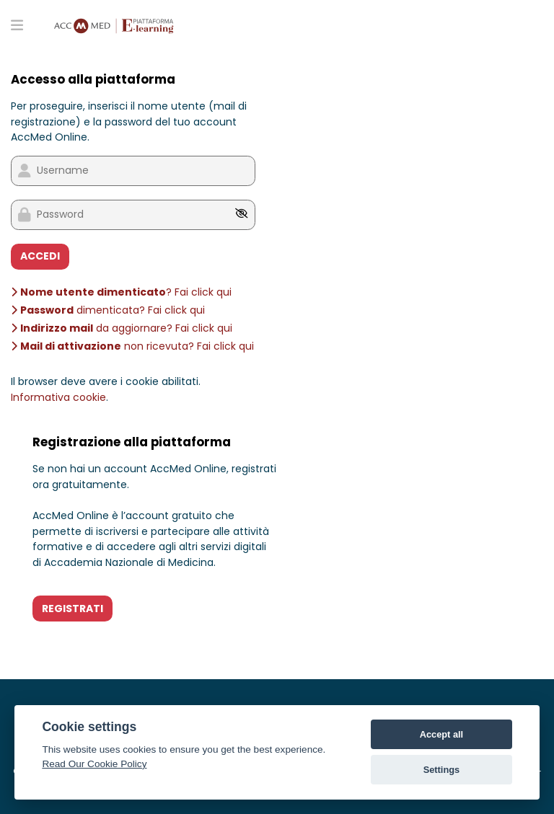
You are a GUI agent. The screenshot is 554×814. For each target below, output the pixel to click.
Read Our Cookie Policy (94, 763)
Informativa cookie (58, 397)
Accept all (441, 734)
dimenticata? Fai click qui (108, 310)
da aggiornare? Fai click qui (121, 328)
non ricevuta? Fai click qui (132, 346)
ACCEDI (40, 256)
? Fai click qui (121, 292)
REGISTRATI (72, 608)
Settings (441, 769)
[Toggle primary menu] (17, 24)
